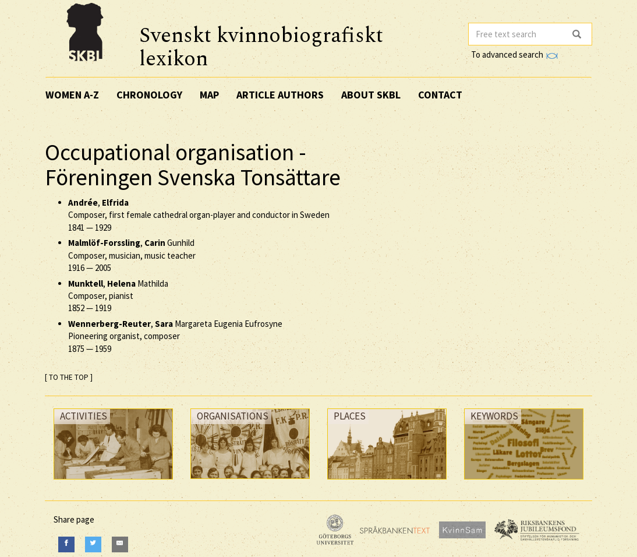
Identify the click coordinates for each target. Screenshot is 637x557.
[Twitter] (93, 544)
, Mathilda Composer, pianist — (118, 296)
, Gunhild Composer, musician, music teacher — (132, 255)
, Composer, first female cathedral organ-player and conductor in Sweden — (199, 215)
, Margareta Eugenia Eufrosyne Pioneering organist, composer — (175, 336)
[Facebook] (66, 544)
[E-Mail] (120, 544)
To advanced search (514, 54)
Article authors (280, 94)
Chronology (149, 94)
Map (209, 94)
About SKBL (371, 94)
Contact (440, 94)
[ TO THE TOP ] (69, 377)
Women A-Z (72, 94)
